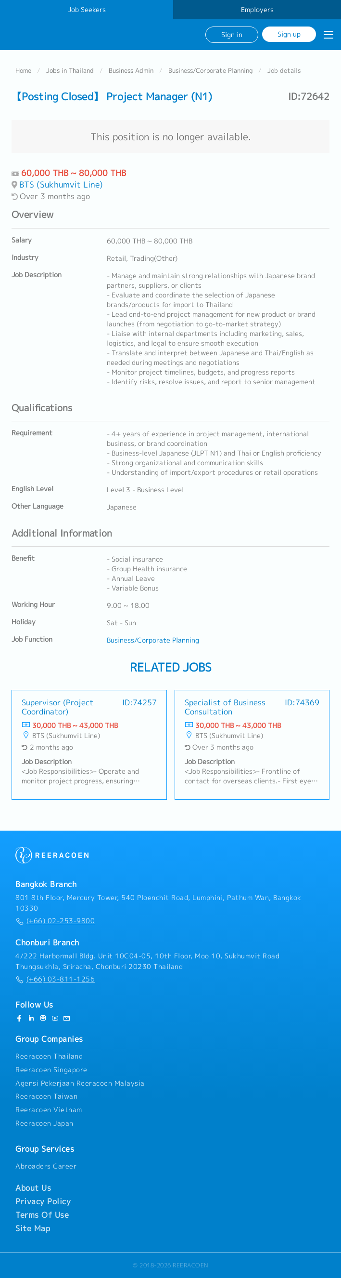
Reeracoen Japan (44, 1123)
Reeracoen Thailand (49, 1056)
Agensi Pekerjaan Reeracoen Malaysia (80, 1083)
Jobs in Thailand (70, 70)
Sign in (231, 34)
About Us (33, 1188)
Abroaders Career (45, 1166)
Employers (257, 9)
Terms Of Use (42, 1215)
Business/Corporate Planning (210, 70)
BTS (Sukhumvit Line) (61, 184)
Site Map (32, 1228)
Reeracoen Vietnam (48, 1110)
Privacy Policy (43, 1201)
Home (23, 70)
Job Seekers (87, 9)
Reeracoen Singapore (51, 1070)
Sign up (289, 34)
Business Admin (131, 70)
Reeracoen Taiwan (46, 1097)
